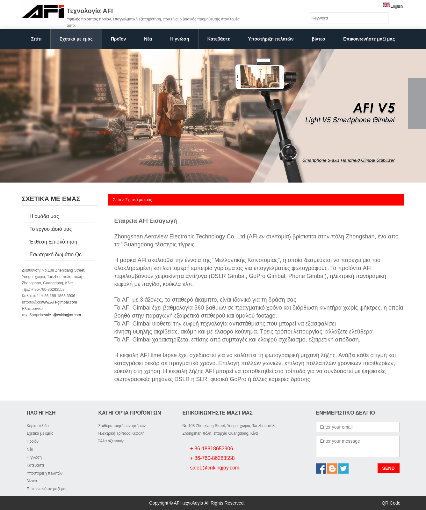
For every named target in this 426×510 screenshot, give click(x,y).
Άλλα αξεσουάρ (111, 441)
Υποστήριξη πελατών (271, 38)
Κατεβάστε (218, 38)
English (393, 6)
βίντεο (318, 38)
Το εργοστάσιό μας (51, 229)
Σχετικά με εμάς (76, 38)
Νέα (148, 38)
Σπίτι (36, 38)
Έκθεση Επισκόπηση (53, 241)
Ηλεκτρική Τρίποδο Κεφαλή (121, 433)
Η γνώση (179, 38)
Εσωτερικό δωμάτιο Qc (56, 254)
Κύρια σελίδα (38, 426)
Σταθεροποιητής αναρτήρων (122, 426)
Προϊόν (118, 38)
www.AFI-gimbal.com (59, 302)
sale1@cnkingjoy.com (62, 315)
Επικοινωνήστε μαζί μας (369, 38)
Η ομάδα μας (44, 216)
